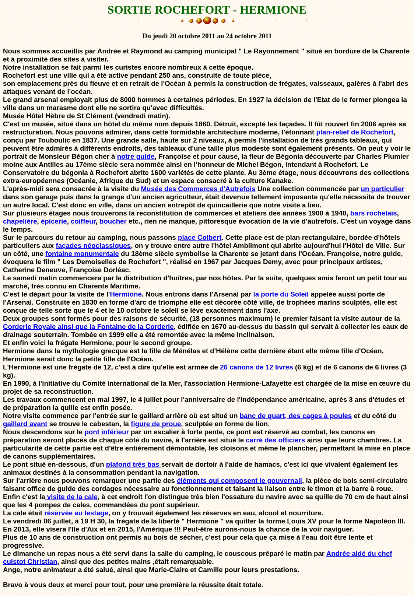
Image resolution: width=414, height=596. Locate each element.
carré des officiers (275, 440)
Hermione (126, 294)
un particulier (382, 189)
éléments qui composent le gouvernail (239, 480)
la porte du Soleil (281, 294)
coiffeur (83, 221)
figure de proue (156, 424)
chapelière (20, 221)
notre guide (136, 156)
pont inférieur (106, 432)
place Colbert (199, 237)
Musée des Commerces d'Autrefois (198, 189)
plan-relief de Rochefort (354, 132)
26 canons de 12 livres (256, 367)
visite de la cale (71, 497)
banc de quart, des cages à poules (296, 416)
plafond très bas (133, 464)
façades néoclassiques (93, 245)
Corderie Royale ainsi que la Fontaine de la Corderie (88, 326)
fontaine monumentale (82, 253)
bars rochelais (373, 213)
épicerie (54, 221)
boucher (113, 221)
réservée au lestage (76, 513)
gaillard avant (25, 424)
